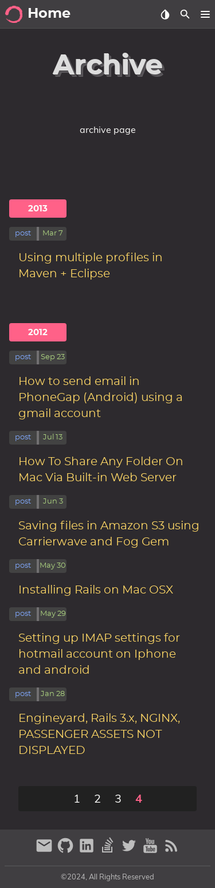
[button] (205, 14)
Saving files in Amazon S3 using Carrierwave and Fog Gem (109, 534)
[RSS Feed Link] (171, 850)
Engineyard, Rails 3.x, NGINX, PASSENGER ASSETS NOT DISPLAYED (99, 734)
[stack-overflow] (109, 850)
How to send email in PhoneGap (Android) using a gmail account (100, 397)
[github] (66, 850)
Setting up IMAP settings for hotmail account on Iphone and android (99, 654)
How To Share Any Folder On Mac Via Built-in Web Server (100, 470)
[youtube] (151, 850)
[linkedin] (88, 850)
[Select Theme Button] (165, 14)
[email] (45, 850)
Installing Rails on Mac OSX (95, 590)
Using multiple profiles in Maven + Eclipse (90, 266)
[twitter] (130, 850)
